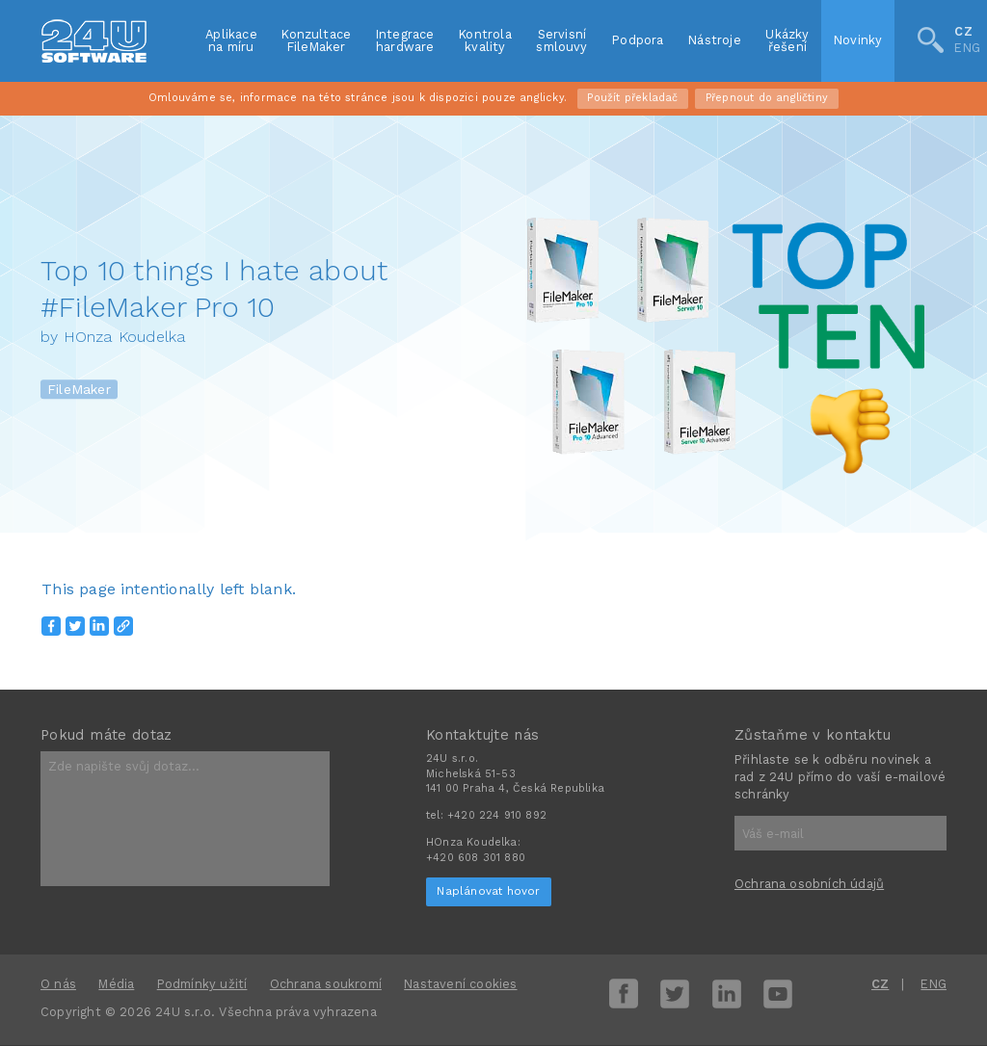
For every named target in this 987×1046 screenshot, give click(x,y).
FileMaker (79, 390)
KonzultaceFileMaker (316, 40)
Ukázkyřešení (787, 40)
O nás (58, 984)
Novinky (858, 40)
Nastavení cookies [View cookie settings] (460, 984)
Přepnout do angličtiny (767, 98)
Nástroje (714, 40)
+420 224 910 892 (497, 815)
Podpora (637, 40)
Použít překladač (632, 98)
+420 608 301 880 (475, 857)
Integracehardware (405, 40)
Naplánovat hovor (488, 891)
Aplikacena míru (231, 40)
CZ (963, 33)
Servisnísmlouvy (561, 40)
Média (116, 984)
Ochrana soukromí (326, 984)
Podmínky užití (202, 984)
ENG (967, 48)
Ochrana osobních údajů (809, 883)
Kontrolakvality (485, 40)
